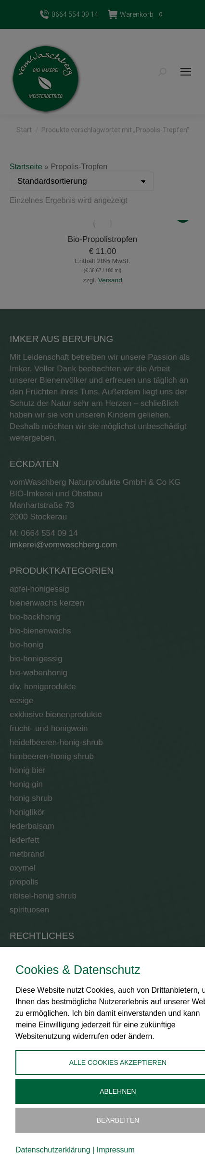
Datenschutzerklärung (52, 1150)
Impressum (116, 1150)
